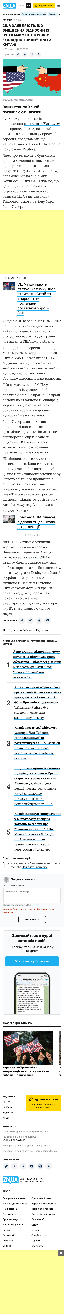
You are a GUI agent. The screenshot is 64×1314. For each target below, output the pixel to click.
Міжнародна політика (15, 1203)
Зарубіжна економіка (43, 1203)
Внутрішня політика (14, 1198)
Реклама (8, 1107)
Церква (7, 1245)
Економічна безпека (43, 1214)
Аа (28, 5)
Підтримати (43, 5)
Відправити (32, 919)
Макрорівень (10, 1208)
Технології (8, 1235)
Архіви (6, 1101)
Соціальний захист (42, 1198)
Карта (6, 1117)
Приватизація (11, 1219)
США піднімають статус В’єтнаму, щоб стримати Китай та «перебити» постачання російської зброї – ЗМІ (36, 298)
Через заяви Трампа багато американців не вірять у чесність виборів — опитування (26, 1071)
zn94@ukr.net (42, 1145)
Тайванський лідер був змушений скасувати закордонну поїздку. (37, 702)
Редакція (8, 1112)
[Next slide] (58, 14)
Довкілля (8, 1240)
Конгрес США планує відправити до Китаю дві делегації (36, 522)
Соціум (35, 1224)
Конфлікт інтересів (42, 1208)
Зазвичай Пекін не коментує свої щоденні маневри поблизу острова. (37, 743)
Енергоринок (10, 1214)
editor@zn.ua (49, 1151)
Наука (6, 1230)
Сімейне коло (39, 1235)
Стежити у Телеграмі (32, 961)
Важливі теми (11, 14)
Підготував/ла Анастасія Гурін (23, 630)
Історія (35, 1230)
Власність (37, 1246)
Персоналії (37, 1219)
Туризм (35, 1240)
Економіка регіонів (13, 1224)
